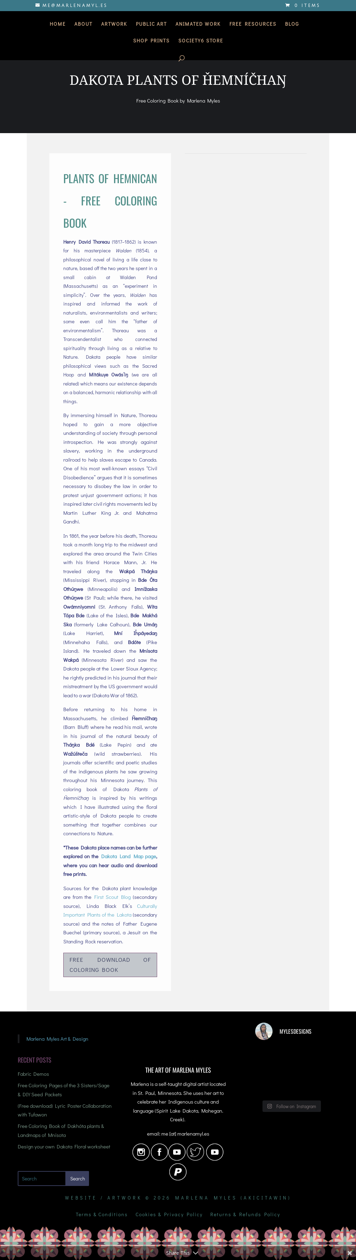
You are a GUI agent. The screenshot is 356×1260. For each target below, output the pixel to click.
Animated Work (198, 25)
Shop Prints (151, 41)
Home (58, 25)
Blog (292, 25)
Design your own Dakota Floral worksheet (64, 1146)
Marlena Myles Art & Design (57, 1038)
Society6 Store (200, 41)
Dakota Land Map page (128, 856)
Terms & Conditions (102, 1215)
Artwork (114, 25)
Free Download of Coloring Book (110, 965)
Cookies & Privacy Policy (169, 1215)
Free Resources (252, 25)
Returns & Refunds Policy (245, 1215)
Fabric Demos (33, 1073)
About (83, 25)
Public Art (151, 25)
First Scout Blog (112, 896)
